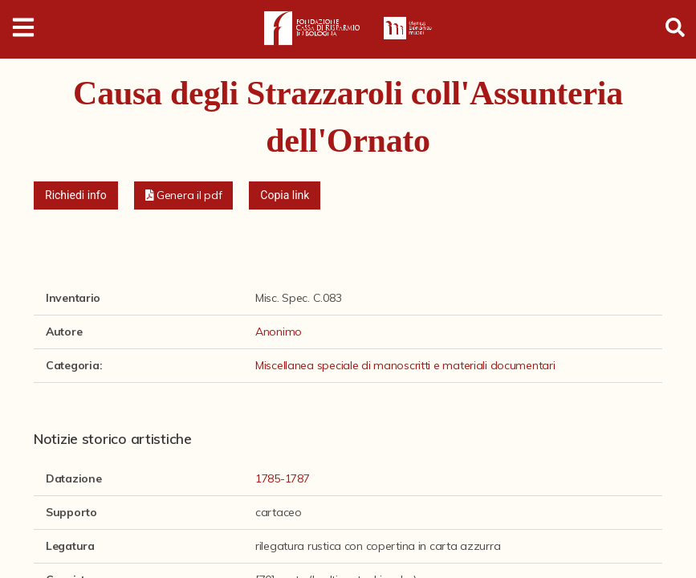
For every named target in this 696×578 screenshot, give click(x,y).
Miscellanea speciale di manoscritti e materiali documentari (405, 365)
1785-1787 (282, 478)
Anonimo (278, 331)
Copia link (284, 195)
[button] (184, 195)
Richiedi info (76, 195)
